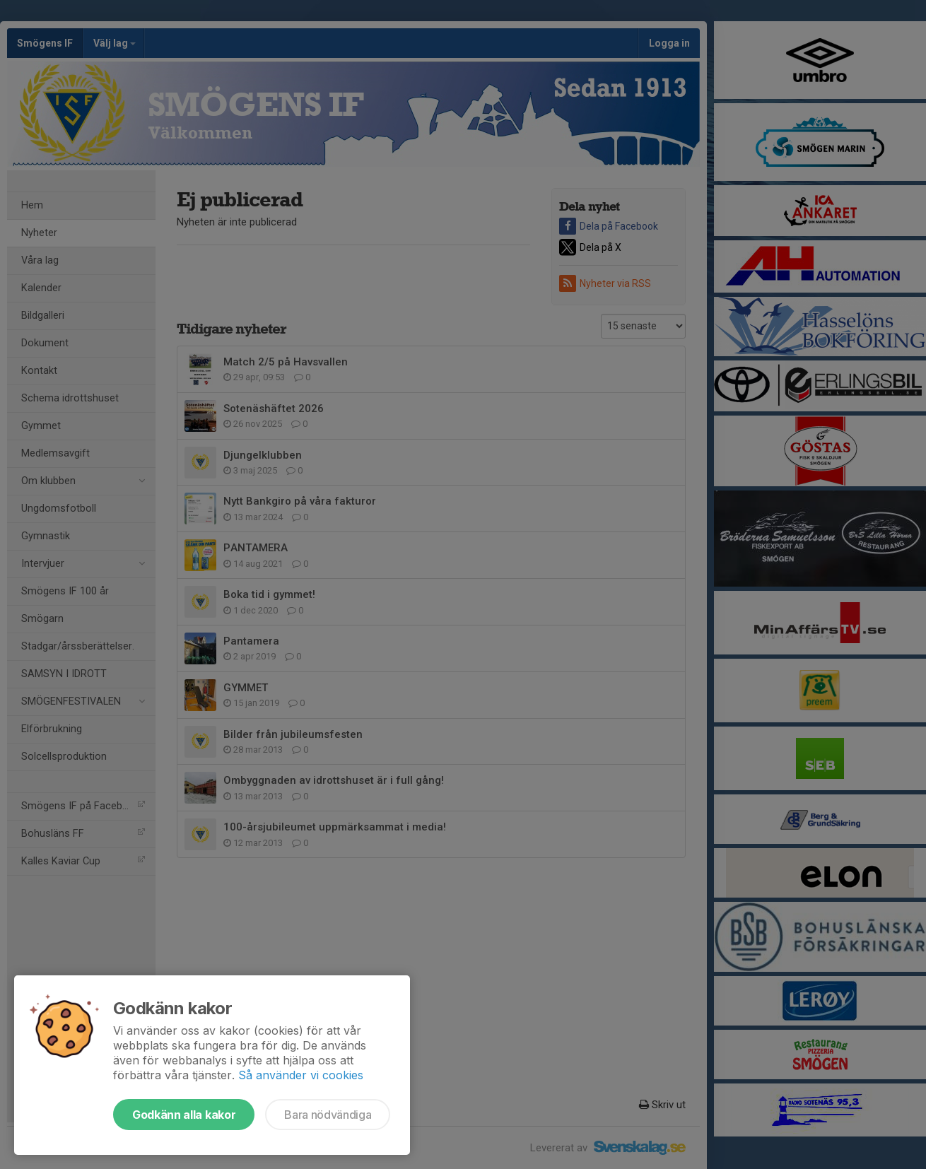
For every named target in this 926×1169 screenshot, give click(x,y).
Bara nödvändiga (327, 1115)
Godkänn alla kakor (183, 1115)
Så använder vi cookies (300, 1075)
